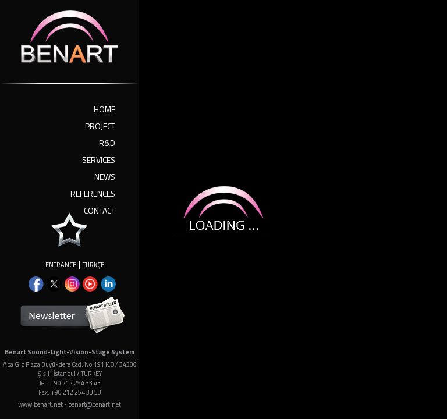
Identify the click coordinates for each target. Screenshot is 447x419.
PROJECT (100, 126)
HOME (104, 109)
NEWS (104, 177)
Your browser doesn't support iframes (223, 209)
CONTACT (99, 210)
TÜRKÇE (93, 264)
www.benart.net (40, 404)
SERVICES (98, 160)
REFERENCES (92, 193)
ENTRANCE (60, 264)
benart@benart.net (94, 404)
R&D (107, 143)
